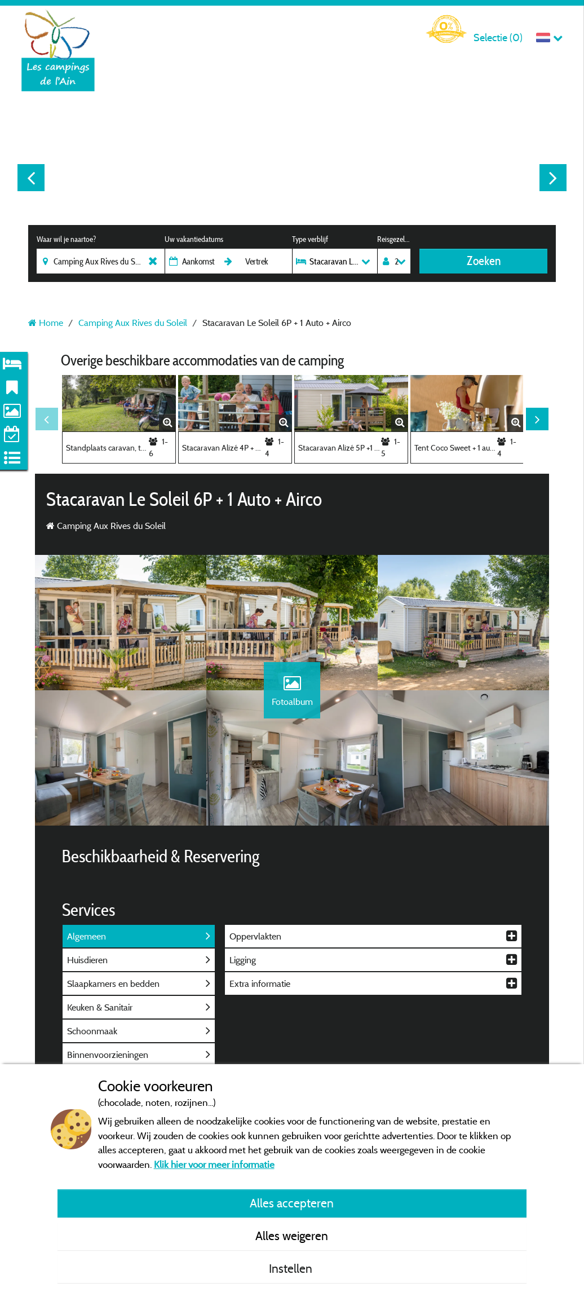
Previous (31, 177)
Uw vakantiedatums (194, 239)
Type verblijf (310, 239)
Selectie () (498, 37)
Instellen (292, 1268)
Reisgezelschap (393, 239)
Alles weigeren (291, 1235)
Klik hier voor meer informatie (214, 1164)
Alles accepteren (292, 1203)
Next (553, 177)
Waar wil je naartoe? (66, 239)
